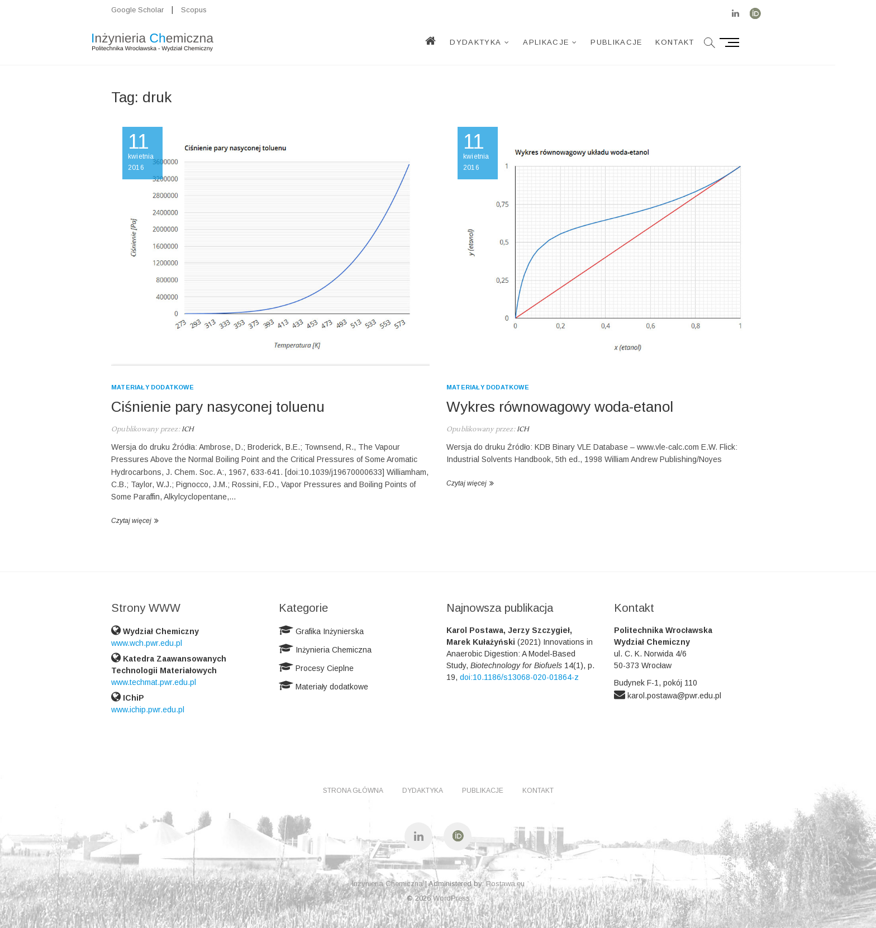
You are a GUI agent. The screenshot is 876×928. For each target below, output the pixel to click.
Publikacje (637, 42)
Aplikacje (566, 42)
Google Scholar (137, 10)
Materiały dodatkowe (152, 387)
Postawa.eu (505, 883)
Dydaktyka (496, 42)
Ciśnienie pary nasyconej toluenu (218, 406)
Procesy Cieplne (325, 668)
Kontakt (695, 42)
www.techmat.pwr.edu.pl (153, 682)
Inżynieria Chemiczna (334, 649)
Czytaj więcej (131, 521)
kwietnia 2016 (142, 152)
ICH (187, 429)
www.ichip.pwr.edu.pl (147, 709)
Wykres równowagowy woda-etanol (559, 406)
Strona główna (353, 790)
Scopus (194, 10)
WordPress (451, 898)
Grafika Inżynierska (330, 631)
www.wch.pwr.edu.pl (146, 643)
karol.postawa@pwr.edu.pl (674, 695)
